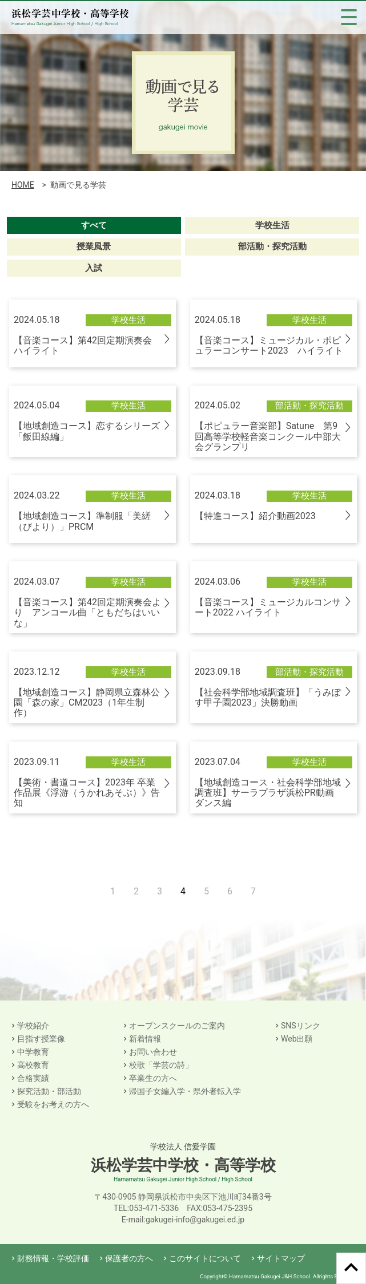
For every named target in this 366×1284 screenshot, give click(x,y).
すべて (94, 225)
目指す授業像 (41, 1038)
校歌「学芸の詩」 (161, 1065)
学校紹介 (33, 1025)
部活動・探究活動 (272, 246)
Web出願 (297, 1038)
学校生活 (272, 225)
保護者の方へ (129, 1258)
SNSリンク (300, 1025)
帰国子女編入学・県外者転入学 (185, 1091)
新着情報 (145, 1038)
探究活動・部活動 (49, 1091)
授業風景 (94, 246)
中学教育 (33, 1051)
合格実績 (33, 1078)
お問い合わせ (153, 1051)
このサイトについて (205, 1258)
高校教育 (33, 1065)
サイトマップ (281, 1258)
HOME (22, 184)
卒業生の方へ (153, 1078)
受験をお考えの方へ (53, 1104)
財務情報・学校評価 (53, 1258)
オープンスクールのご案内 (177, 1025)
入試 (93, 268)
